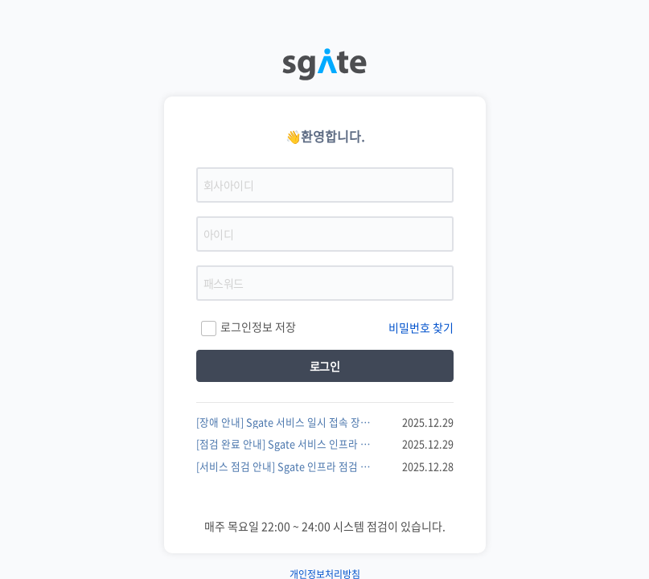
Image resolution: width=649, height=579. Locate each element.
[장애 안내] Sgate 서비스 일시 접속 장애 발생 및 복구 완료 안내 (286, 422)
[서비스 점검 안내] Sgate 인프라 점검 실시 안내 (286, 466)
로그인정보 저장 (248, 327)
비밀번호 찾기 (421, 327)
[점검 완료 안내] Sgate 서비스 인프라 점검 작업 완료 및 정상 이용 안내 (286, 444)
